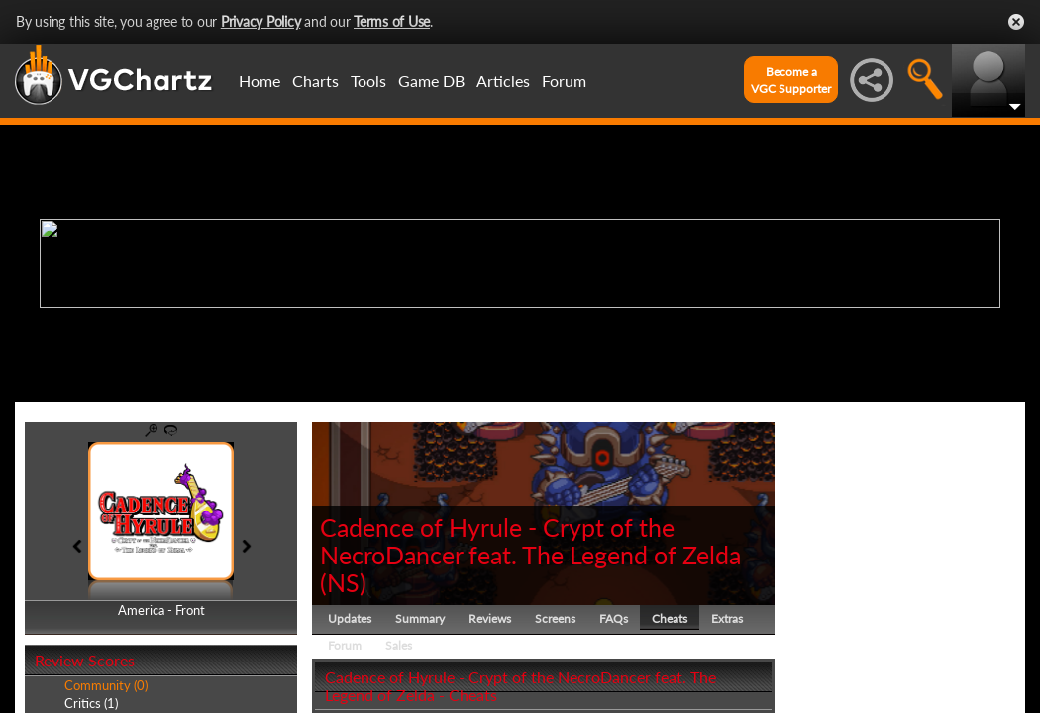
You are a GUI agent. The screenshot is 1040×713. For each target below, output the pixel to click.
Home (259, 80)
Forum (564, 80)
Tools (368, 80)
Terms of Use (392, 21)
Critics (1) (91, 703)
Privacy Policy (261, 21)
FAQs (613, 618)
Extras (727, 618)
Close (1016, 22)
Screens (555, 618)
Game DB (431, 80)
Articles (503, 80)
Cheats (669, 618)
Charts (315, 80)
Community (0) (106, 685)
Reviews (489, 618)
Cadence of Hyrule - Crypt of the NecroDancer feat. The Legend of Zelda (530, 540)
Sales (398, 645)
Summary (420, 618)
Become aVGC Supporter (791, 80)
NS (343, 582)
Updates (349, 618)
